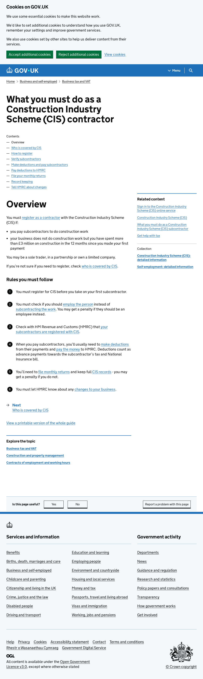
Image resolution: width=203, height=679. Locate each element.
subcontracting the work (36, 309)
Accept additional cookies (30, 54)
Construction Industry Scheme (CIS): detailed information (164, 257)
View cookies (114, 54)
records (101, 372)
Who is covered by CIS (26, 148)
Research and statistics (156, 579)
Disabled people (19, 606)
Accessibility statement (70, 642)
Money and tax (84, 588)
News (142, 561)
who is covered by (99, 266)
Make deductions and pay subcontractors (39, 165)
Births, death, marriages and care (33, 561)
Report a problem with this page (167, 504)
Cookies (40, 642)
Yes (58, 504)
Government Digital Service (84, 647)
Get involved (147, 615)
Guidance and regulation (157, 570)
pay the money (68, 349)
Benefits (13, 552)
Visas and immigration (89, 606)
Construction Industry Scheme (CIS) (162, 217)
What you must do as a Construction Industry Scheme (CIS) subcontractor (162, 226)
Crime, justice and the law (27, 597)
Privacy (24, 642)
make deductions (115, 344)
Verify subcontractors (26, 159)
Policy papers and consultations (163, 588)
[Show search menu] (191, 70)
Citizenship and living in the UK (31, 588)
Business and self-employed (38, 81)
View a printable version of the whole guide (40, 423)
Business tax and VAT (76, 81)
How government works (156, 606)
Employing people (86, 561)
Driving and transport (23, 615)
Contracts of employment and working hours (38, 462)
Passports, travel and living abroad (100, 597)
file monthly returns (54, 372)
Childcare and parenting (26, 579)
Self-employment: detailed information (165, 267)
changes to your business (95, 389)
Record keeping (22, 181)
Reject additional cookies (78, 54)
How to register (22, 153)
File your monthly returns (28, 176)
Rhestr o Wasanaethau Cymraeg (32, 647)
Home (10, 81)
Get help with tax (148, 236)
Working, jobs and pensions (94, 615)
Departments (148, 552)
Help (10, 642)
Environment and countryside (95, 570)
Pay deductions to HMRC (28, 170)
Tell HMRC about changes (29, 187)
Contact (99, 642)
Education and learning (90, 552)
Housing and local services (93, 579)
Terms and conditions (127, 642)
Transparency (148, 597)
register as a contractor (41, 217)
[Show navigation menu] (174, 70)
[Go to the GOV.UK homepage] (22, 70)
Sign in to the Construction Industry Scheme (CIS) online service (161, 208)
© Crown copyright (181, 666)
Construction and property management (35, 455)
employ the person (78, 304)
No (82, 504)
